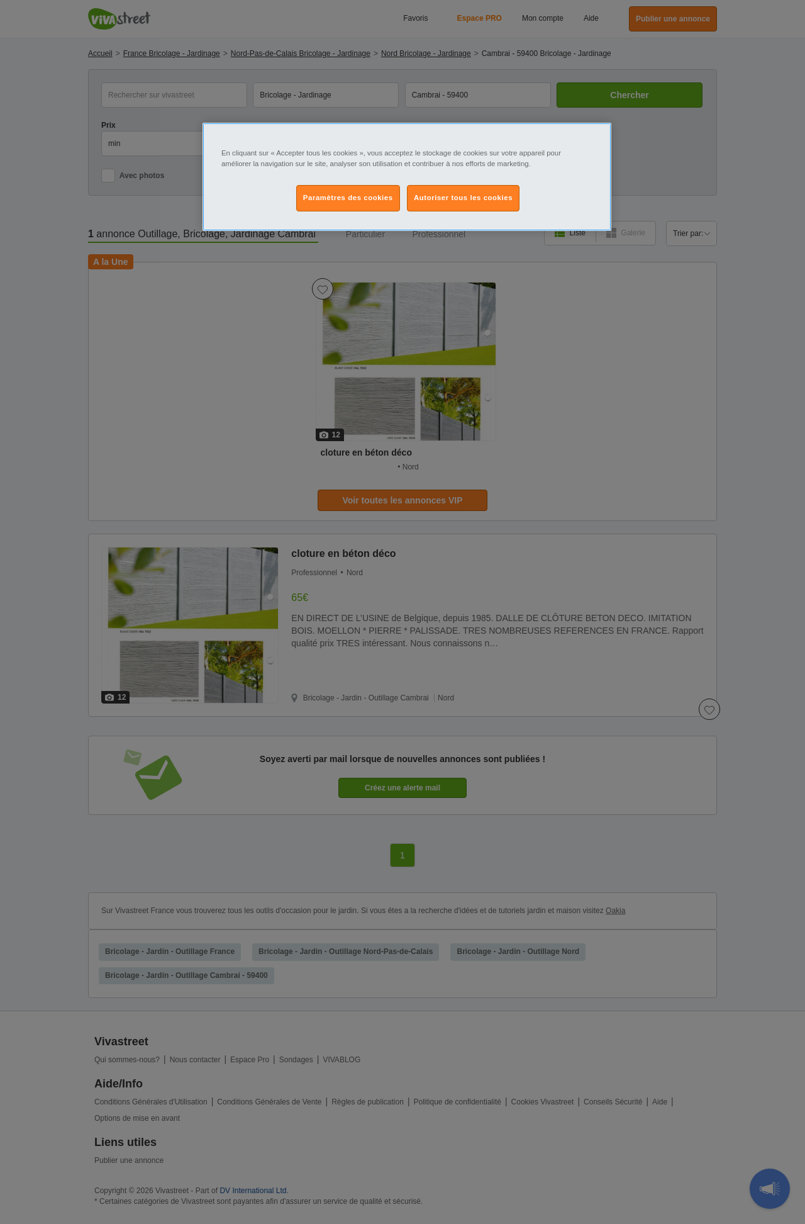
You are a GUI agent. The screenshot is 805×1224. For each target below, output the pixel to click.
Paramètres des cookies (348, 197)
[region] (407, 177)
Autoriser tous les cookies (463, 197)
